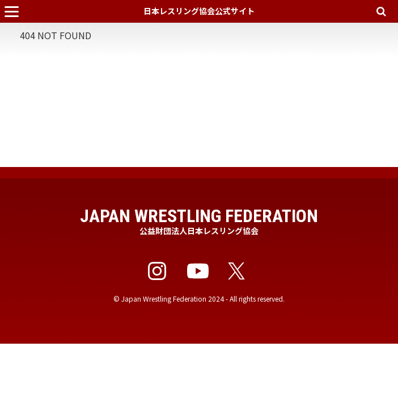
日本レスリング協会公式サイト (199, 10)
